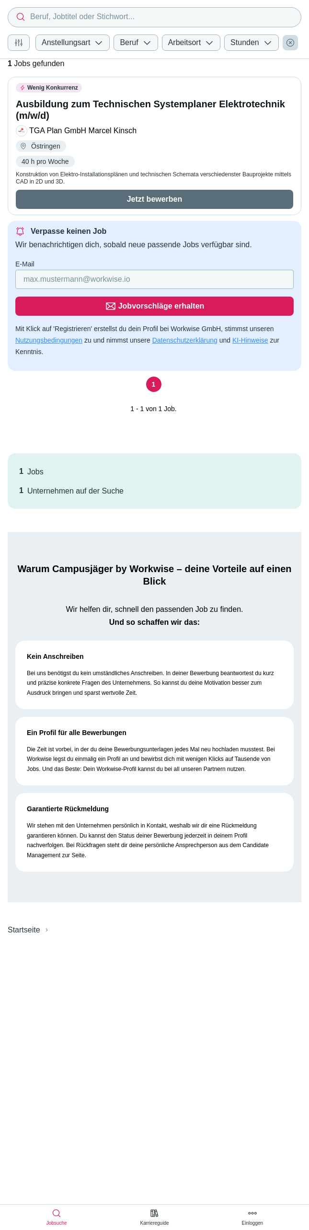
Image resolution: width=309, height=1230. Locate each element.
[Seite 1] (153, 357)
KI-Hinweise (250, 313)
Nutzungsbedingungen (48, 313)
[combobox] (154, 17)
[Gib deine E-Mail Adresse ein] (93, 279)
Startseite (24, 903)
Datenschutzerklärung (184, 313)
